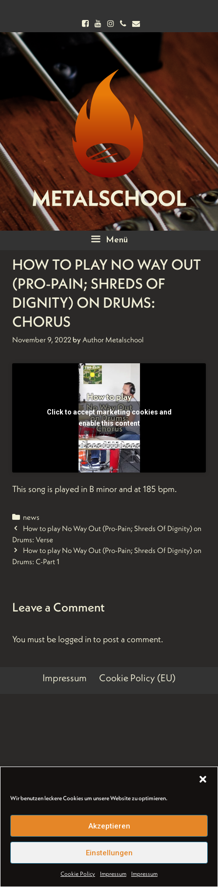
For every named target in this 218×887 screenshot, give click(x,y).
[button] (203, 779)
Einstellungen (109, 852)
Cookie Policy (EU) (137, 677)
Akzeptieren (109, 826)
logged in (74, 639)
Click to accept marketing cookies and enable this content (109, 417)
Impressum (113, 873)
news (31, 517)
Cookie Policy (77, 873)
